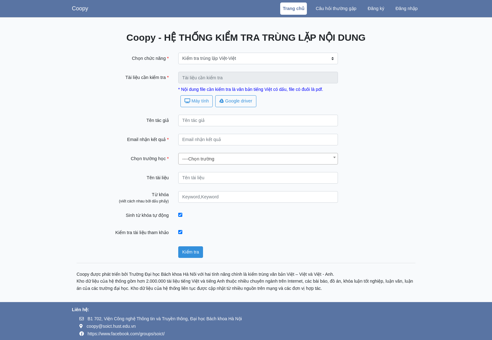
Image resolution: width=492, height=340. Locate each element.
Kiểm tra (190, 251)
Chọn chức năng (149, 58)
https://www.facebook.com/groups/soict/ (126, 333)
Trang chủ (293, 8)
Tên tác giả (158, 120)
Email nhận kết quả (147, 139)
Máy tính (196, 100)
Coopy (80, 8)
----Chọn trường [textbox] (198, 158)
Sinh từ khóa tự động (147, 215)
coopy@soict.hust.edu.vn (111, 326)
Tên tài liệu (157, 177)
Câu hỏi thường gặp (336, 8)
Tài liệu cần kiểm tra (146, 77)
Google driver (235, 100)
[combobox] (258, 159)
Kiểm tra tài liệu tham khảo (141, 232)
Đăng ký (376, 8)
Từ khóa (160, 194)
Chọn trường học (149, 158)
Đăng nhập (407, 8)
